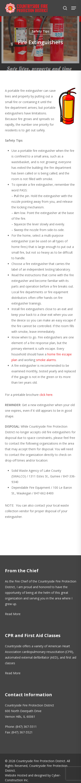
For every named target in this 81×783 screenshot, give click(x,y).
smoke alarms (46, 360)
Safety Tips (40, 31)
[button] (73, 8)
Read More (13, 614)
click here (46, 395)
